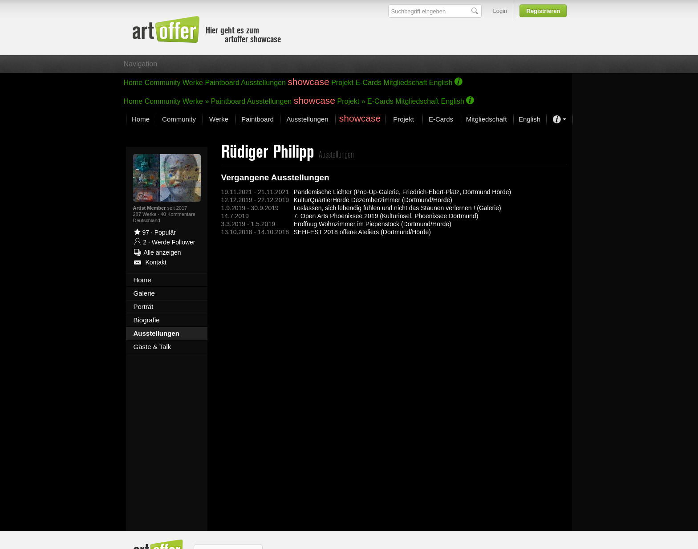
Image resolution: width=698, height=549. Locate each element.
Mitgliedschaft (405, 82)
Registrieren (543, 11)
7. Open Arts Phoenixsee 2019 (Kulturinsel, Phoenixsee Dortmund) (386, 216)
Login (500, 11)
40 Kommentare (178, 214)
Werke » (196, 101)
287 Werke (145, 214)
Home (133, 82)
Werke (193, 82)
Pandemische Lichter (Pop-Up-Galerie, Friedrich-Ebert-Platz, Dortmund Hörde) (402, 191)
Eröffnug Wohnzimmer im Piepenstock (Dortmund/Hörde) (372, 224)
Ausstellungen (263, 82)
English (440, 82)
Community (163, 82)
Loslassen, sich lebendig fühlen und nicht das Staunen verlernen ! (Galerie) (397, 207)
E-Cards (368, 82)
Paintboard (222, 82)
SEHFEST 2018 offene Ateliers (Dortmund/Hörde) (362, 232)
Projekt (342, 82)
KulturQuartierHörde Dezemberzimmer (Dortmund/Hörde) (373, 199)
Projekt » (351, 101)
